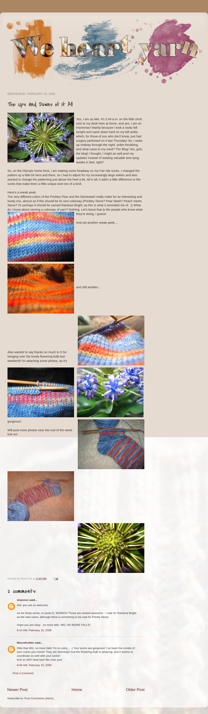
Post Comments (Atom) (39, 698)
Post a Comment (23, 673)
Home (77, 689)
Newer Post (17, 689)
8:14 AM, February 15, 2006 (34, 630)
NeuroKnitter (25, 642)
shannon (22, 600)
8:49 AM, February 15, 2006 (34, 665)
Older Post (135, 689)
